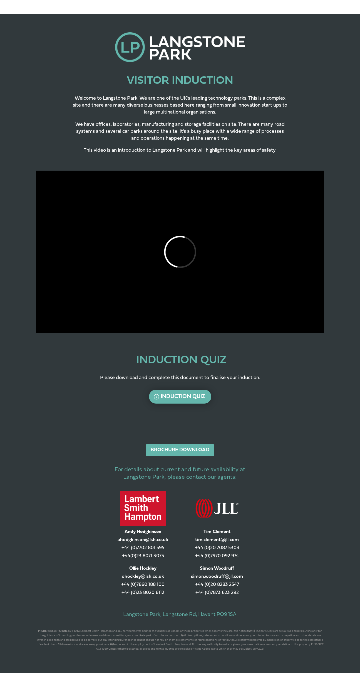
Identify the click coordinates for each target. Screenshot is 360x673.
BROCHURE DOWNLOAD (180, 450)
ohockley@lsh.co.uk (143, 576)
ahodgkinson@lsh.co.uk (143, 539)
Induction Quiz (183, 396)
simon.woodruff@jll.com (217, 576)
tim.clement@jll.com (217, 539)
